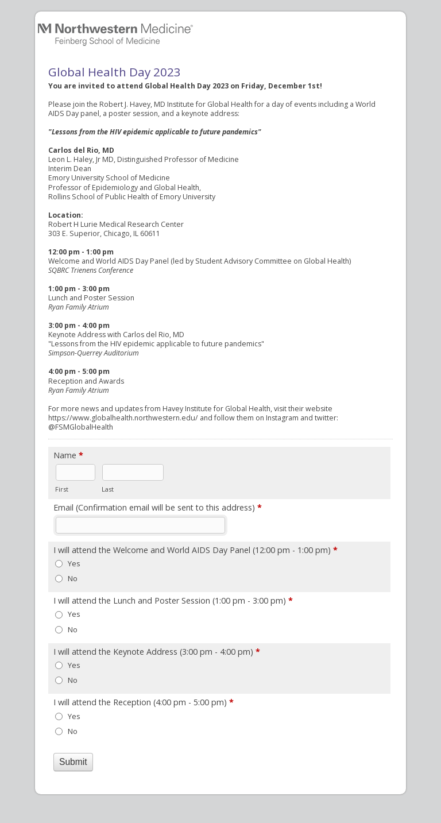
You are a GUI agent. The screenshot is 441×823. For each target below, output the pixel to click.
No (73, 578)
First (61, 489)
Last (108, 489)
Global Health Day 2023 (220, 32)
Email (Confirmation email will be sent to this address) (157, 508)
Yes (74, 563)
